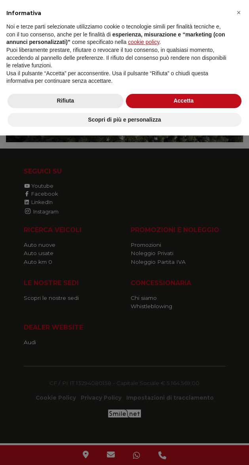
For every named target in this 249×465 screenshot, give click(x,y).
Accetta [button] (183, 100)
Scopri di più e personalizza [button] (124, 119)
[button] (238, 12)
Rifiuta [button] (65, 100)
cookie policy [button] (143, 42)
